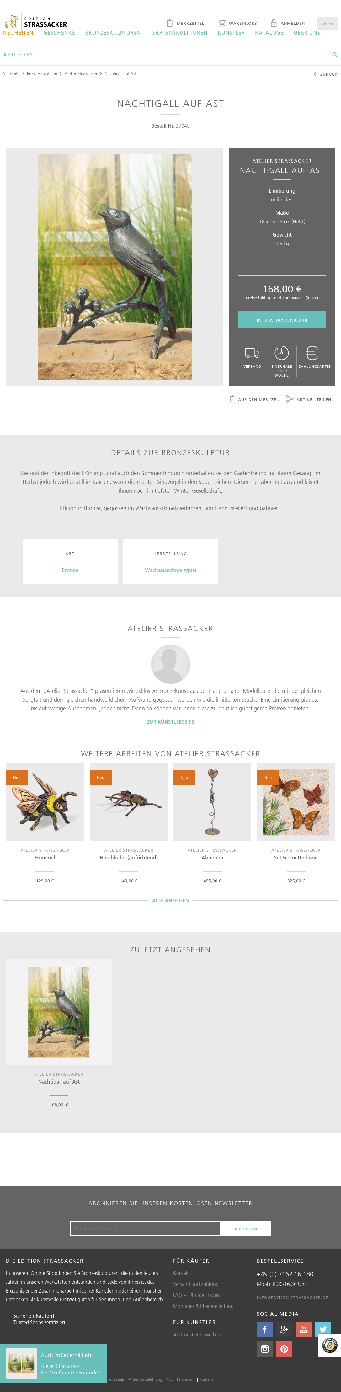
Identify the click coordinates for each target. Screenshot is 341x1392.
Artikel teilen (308, 399)
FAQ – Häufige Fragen (196, 1295)
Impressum (186, 1379)
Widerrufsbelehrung (145, 1379)
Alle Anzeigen (170, 900)
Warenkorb (237, 24)
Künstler (231, 32)
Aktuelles (18, 54)
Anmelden (287, 24)
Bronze (70, 570)
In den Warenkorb (282, 320)
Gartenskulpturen (179, 32)
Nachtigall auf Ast (120, 73)
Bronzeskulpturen (113, 32)
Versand (252, 357)
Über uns (307, 32)
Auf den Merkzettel (255, 399)
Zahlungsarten (315, 357)
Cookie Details (112, 1379)
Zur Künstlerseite (170, 722)
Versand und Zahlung (196, 1284)
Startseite (11, 73)
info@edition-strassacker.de (292, 1297)
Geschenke (59, 32)
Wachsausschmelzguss (170, 570)
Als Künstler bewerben (197, 1334)
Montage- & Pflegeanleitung (203, 1306)
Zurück (325, 74)
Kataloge (269, 32)
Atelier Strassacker (81, 73)
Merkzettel (185, 24)
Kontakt (181, 1273)
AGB (169, 1379)
